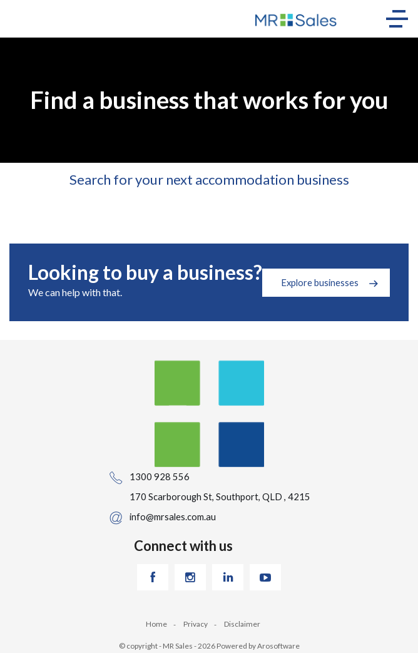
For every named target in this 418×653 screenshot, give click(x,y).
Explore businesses (320, 282)
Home (156, 624)
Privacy (195, 624)
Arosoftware (278, 645)
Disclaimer (242, 624)
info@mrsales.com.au (173, 516)
